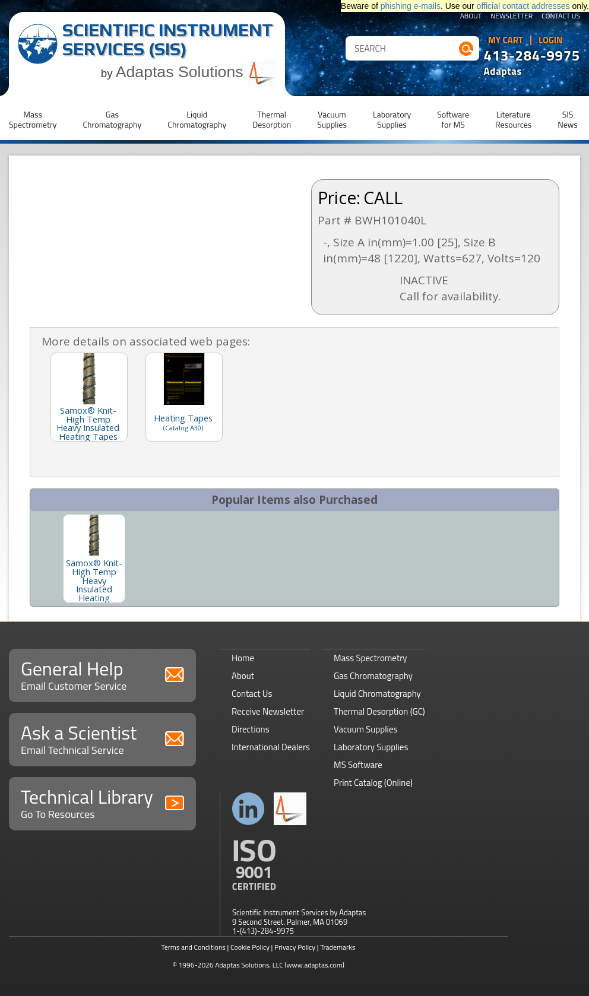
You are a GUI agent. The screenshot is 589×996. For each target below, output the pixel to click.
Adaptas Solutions (196, 72)
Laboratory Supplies (371, 747)
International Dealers (271, 747)
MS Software (358, 765)
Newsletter (511, 16)
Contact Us (561, 16)
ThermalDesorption (271, 119)
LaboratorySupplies (392, 119)
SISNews (568, 119)
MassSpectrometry (32, 119)
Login (551, 40)
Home (243, 658)
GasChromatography (112, 119)
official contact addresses (523, 6)
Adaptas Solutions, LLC (249, 964)
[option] (94, 558)
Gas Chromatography (373, 676)
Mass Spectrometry (370, 658)
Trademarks (337, 947)
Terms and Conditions (193, 947)
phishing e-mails (411, 6)
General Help (102, 674)
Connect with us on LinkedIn (248, 808)
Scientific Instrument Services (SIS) (167, 39)
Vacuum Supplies (365, 729)
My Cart (505, 40)
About (471, 16)
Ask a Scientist (102, 738)
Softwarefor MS (453, 119)
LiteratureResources (513, 119)
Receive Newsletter (268, 711)
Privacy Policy (294, 947)
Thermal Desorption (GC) (379, 711)
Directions (251, 729)
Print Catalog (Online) (373, 782)
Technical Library (102, 802)
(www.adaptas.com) (314, 964)
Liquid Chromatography (377, 693)
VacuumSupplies (332, 119)
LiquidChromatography (196, 119)
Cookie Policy (250, 947)
